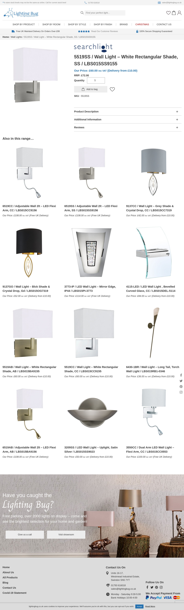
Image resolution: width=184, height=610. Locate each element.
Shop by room (51, 24)
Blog (5, 582)
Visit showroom (66, 534)
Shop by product (24, 24)
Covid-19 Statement (14, 592)
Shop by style (77, 24)
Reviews (79, 127)
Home (6, 37)
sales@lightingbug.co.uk (169, 3)
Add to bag (91, 89)
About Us (8, 572)
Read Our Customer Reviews (98, 31)
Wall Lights (16, 37)
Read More (150, 606)
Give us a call (25, 534)
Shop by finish (103, 24)
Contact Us (164, 24)
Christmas (142, 24)
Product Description (86, 111)
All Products (10, 577)
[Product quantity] (96, 80)
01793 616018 (92, 3)
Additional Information (87, 119)
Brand (124, 24)
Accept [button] (139, 606)
